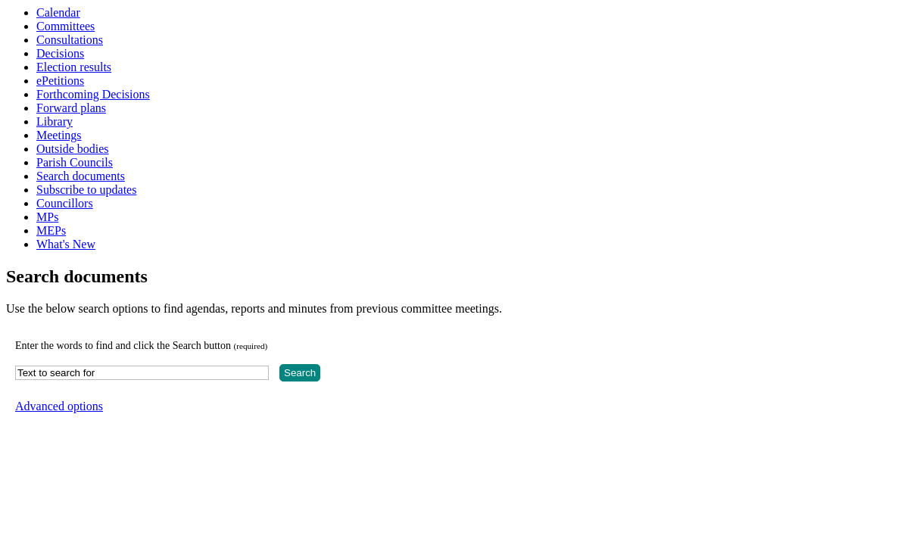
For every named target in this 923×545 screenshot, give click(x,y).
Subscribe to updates (86, 189)
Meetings (59, 135)
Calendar (58, 12)
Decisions (60, 53)
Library (54, 121)
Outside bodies (72, 148)
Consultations (69, 39)
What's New (65, 244)
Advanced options (59, 406)
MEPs (51, 230)
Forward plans (71, 107)
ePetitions (60, 80)
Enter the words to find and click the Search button (141, 345)
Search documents (80, 176)
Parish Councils (74, 162)
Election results (73, 67)
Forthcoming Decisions (93, 94)
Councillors (64, 203)
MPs (47, 216)
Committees (65, 26)
